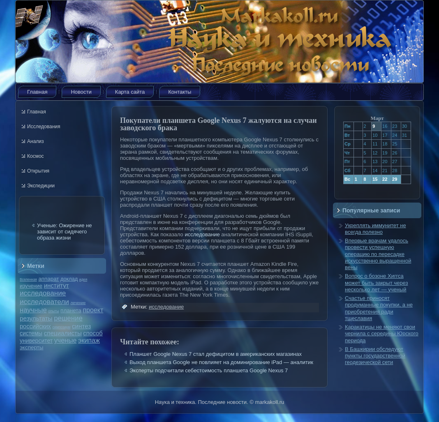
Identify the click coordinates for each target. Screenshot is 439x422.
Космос (35, 156)
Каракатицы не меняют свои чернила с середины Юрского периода (381, 334)
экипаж (89, 340)
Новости (81, 92)
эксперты (31, 347)
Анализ (35, 141)
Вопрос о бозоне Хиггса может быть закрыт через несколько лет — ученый (376, 283)
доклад (69, 279)
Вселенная (28, 279)
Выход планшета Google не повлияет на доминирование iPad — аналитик (221, 362)
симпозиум (61, 327)
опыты (53, 311)
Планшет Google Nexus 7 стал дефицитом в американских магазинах (215, 354)
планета (70, 310)
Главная (37, 92)
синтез (81, 326)
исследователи (44, 301)
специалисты (63, 333)
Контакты (179, 92)
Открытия (38, 171)
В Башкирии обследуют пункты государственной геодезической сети (375, 356)
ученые (65, 340)
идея (83, 279)
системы (31, 333)
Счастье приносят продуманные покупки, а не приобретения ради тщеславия (379, 308)
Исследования (43, 126)
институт (56, 285)
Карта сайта (130, 92)
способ (92, 333)
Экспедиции (41, 186)
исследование (43, 293)
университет (36, 340)
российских (35, 326)
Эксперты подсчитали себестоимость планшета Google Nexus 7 (208, 370)
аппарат (48, 279)
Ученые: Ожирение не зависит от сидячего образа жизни (64, 231)
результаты (36, 318)
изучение (31, 286)
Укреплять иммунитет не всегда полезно (375, 228)
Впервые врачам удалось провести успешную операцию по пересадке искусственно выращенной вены (378, 254)
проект (93, 310)
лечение (78, 302)
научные (33, 310)
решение (68, 318)
